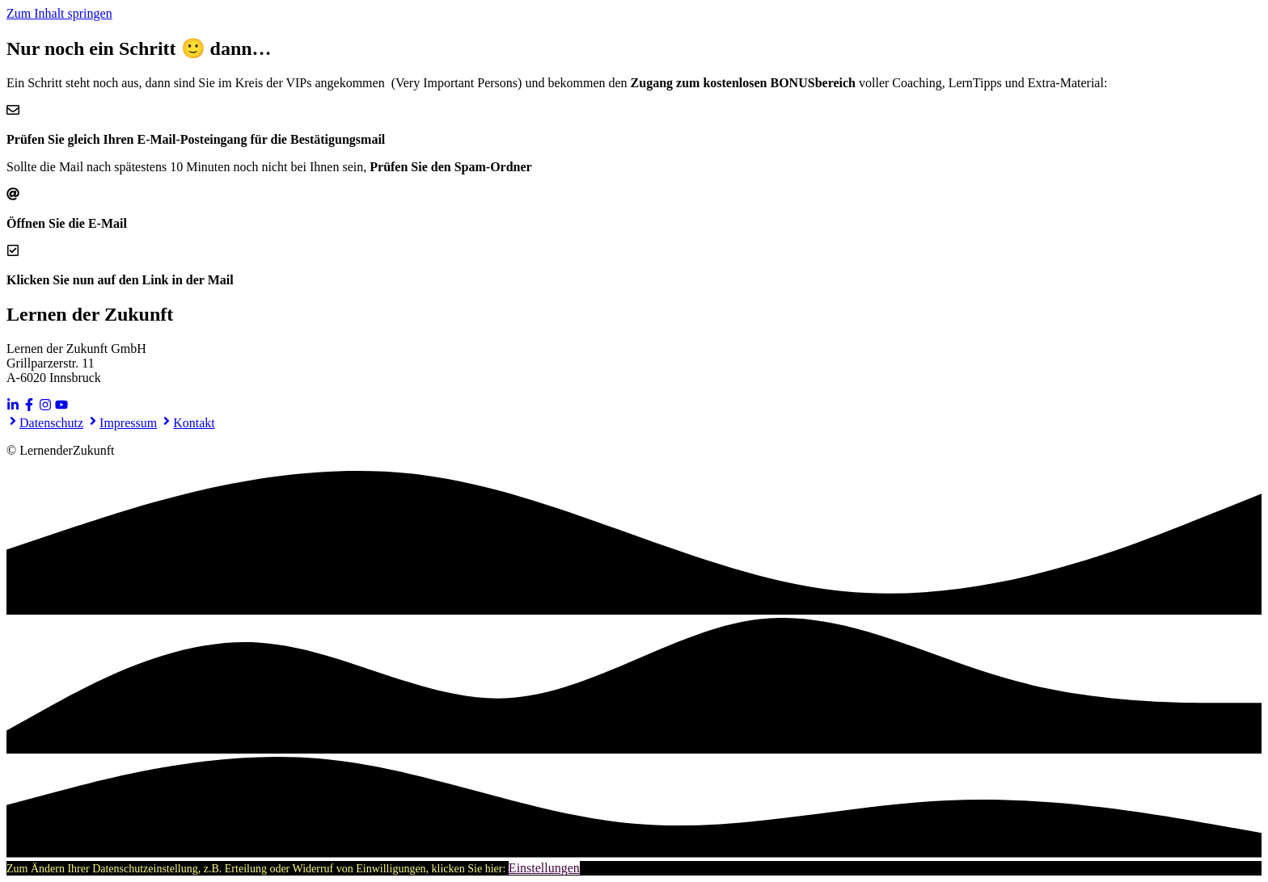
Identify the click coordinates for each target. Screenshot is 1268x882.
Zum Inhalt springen (59, 13)
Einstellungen (544, 868)
